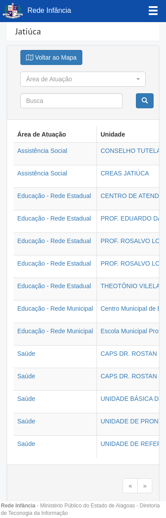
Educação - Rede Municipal (55, 308)
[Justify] (51, 57)
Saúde (26, 353)
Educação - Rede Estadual (54, 195)
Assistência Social (42, 150)
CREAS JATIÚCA (124, 173)
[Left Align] (153, 10)
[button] (83, 79)
